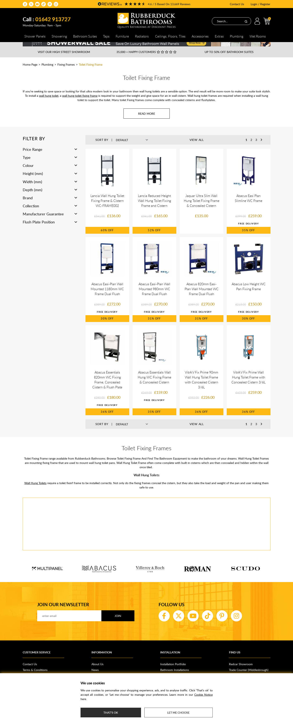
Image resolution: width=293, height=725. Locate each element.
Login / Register (260, 4)
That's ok (110, 712)
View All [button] (197, 147)
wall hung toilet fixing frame (79, 103)
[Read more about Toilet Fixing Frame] (146, 121)
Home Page (30, 71)
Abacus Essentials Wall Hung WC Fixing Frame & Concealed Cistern (154, 384)
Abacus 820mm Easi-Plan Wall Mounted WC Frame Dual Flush (201, 296)
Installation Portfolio (173, 671)
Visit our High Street (64, 59)
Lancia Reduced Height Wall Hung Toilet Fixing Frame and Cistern (154, 207)
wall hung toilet (48, 103)
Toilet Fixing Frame (90, 71)
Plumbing (47, 71)
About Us (97, 671)
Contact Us (237, 4)
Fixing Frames (66, 71)
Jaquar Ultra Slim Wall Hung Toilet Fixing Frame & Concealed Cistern (201, 207)
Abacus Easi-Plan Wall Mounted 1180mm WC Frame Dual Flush (107, 296)
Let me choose (178, 712)
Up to (229, 59)
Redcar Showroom (241, 671)
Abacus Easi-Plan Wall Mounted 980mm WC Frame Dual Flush (154, 296)
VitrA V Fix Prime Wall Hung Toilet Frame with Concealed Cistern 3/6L (248, 384)
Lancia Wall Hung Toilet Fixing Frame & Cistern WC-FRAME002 (107, 207)
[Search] (246, 21)
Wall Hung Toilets (35, 490)
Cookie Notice (203, 695)
